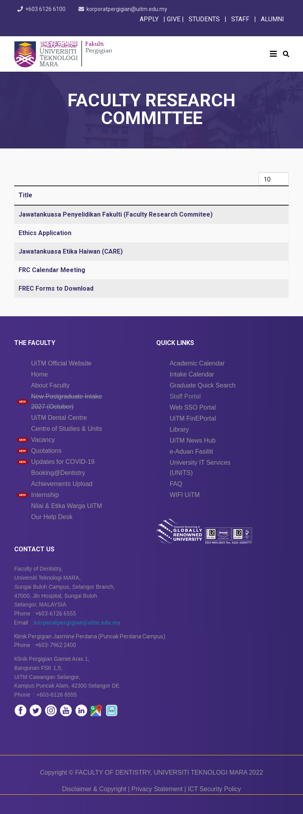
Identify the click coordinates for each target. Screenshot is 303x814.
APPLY (149, 19)
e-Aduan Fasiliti (191, 451)
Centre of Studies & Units (66, 428)
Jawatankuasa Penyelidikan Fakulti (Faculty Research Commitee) (116, 214)
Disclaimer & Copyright (94, 789)
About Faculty (50, 385)
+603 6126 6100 (45, 9)
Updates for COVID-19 (63, 461)
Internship (45, 494)
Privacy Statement (157, 789)
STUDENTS (204, 19)
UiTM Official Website (61, 363)
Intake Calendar (192, 374)
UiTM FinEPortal (193, 418)
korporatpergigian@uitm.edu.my (126, 9)
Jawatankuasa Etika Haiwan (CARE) (71, 251)
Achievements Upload (62, 483)
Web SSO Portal (193, 407)
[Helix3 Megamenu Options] (273, 54)
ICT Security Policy (214, 789)
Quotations (46, 450)
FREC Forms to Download (56, 288)
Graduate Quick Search (203, 385)
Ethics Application (45, 233)
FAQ (176, 483)
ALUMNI (272, 19)
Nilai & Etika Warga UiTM (66, 505)
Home (39, 374)
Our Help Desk (52, 517)
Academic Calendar (197, 363)
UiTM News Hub (192, 440)
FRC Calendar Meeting (52, 270)
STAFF (239, 19)
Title (25, 195)
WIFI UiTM (185, 494)
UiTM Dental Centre (59, 417)
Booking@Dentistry (58, 472)
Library (179, 429)
